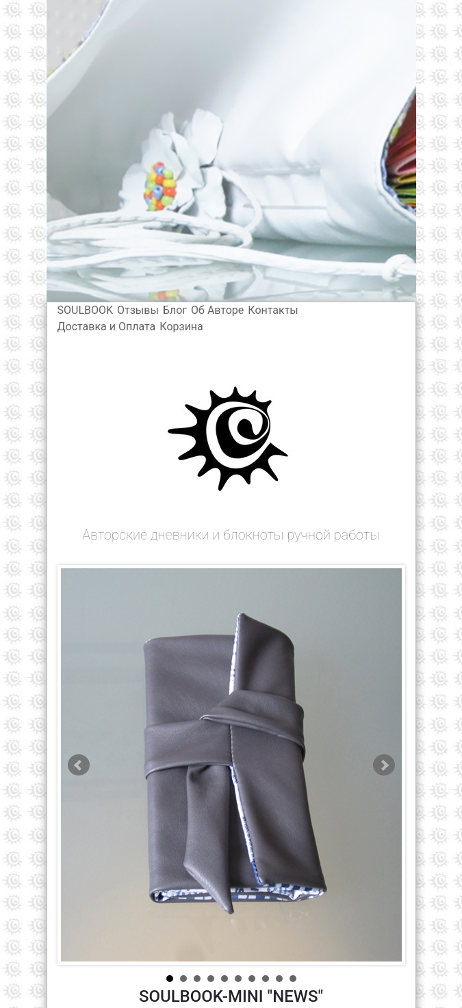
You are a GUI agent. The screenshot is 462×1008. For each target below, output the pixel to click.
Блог (175, 310)
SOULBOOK (85, 310)
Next (384, 765)
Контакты (273, 310)
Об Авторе (217, 310)
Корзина (181, 326)
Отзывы (138, 310)
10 (293, 978)
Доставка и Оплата (106, 326)
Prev (79, 765)
